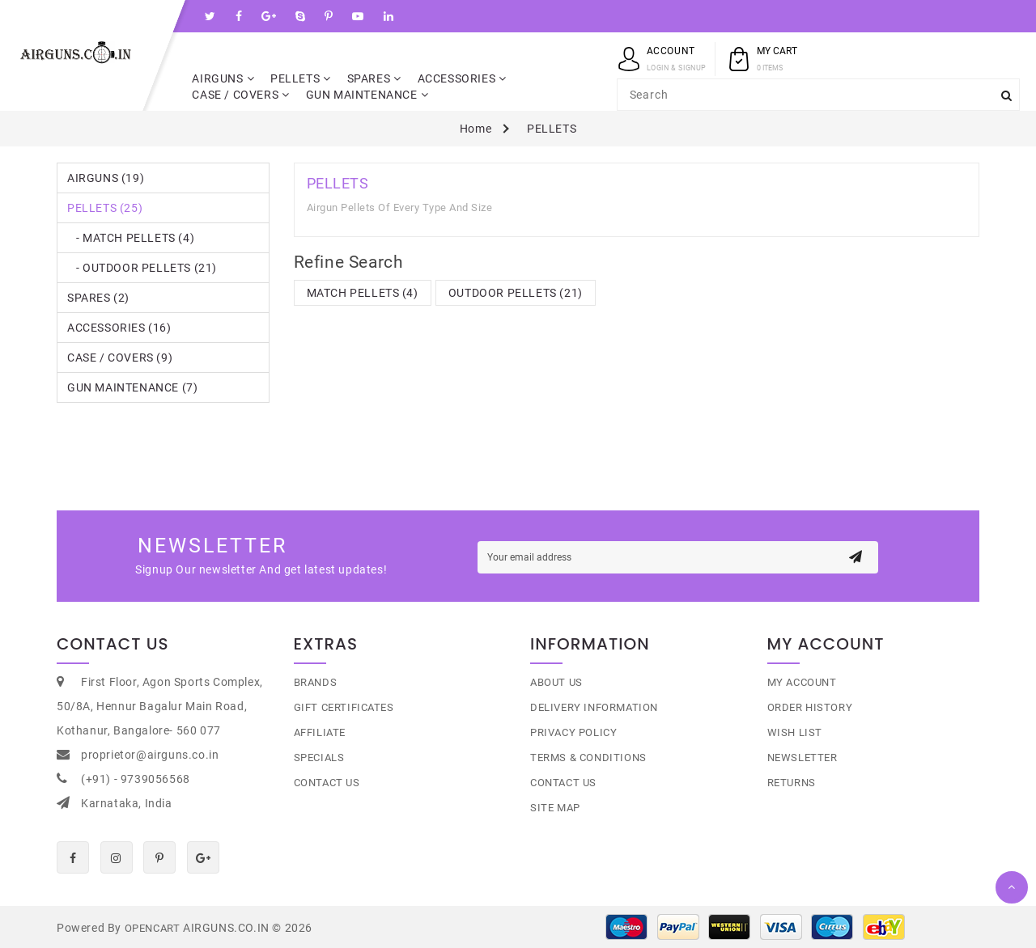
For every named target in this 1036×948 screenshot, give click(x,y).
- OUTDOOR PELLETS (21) (142, 267)
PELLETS (300, 78)
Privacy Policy (573, 732)
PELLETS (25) (104, 207)
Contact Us (327, 783)
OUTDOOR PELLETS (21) (515, 292)
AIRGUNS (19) (105, 177)
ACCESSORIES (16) (119, 327)
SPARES (374, 78)
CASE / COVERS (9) (119, 357)
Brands (316, 682)
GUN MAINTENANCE (367, 94)
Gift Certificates (344, 707)
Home (475, 128)
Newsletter (802, 757)
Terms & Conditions (588, 757)
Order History (810, 707)
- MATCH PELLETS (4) (130, 237)
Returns (791, 783)
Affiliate (320, 732)
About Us (556, 682)
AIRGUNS (223, 78)
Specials (319, 757)
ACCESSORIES (462, 78)
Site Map (555, 808)
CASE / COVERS (241, 94)
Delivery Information (594, 707)
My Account (802, 682)
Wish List (794, 732)
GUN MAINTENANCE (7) (132, 387)
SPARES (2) (98, 297)
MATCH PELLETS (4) (362, 292)
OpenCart (152, 928)
